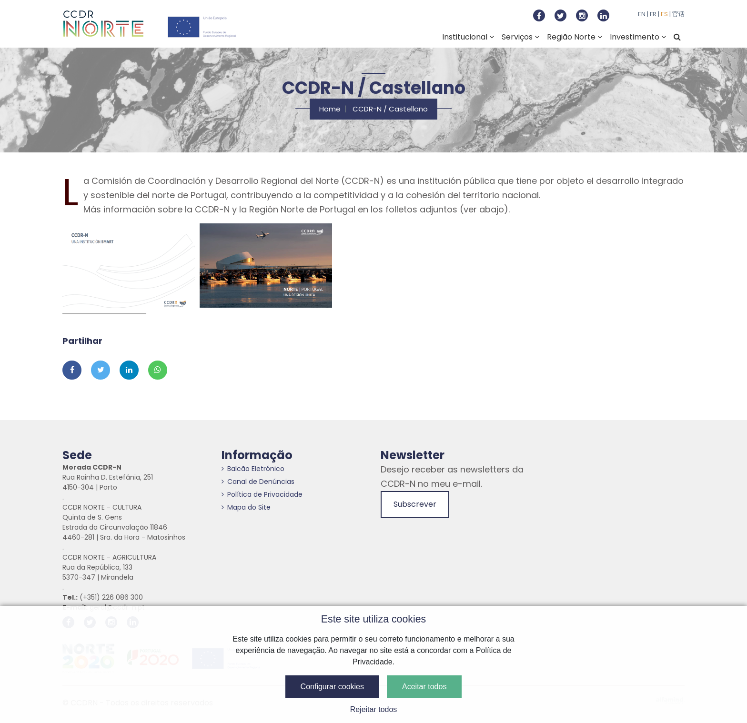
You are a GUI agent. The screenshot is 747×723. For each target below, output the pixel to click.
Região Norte (574, 36)
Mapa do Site (246, 507)
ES (664, 14)
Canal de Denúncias (258, 481)
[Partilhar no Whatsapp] (157, 370)
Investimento (638, 36)
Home (330, 109)
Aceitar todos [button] (424, 687)
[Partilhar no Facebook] (71, 370)
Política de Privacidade (262, 494)
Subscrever (415, 504)
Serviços (520, 36)
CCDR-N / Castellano (390, 109)
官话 (678, 14)
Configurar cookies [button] (332, 687)
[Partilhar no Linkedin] (129, 370)
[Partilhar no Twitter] (100, 370)
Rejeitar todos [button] (373, 709)
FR (653, 14)
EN (642, 14)
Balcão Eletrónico (253, 468)
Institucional (468, 36)
